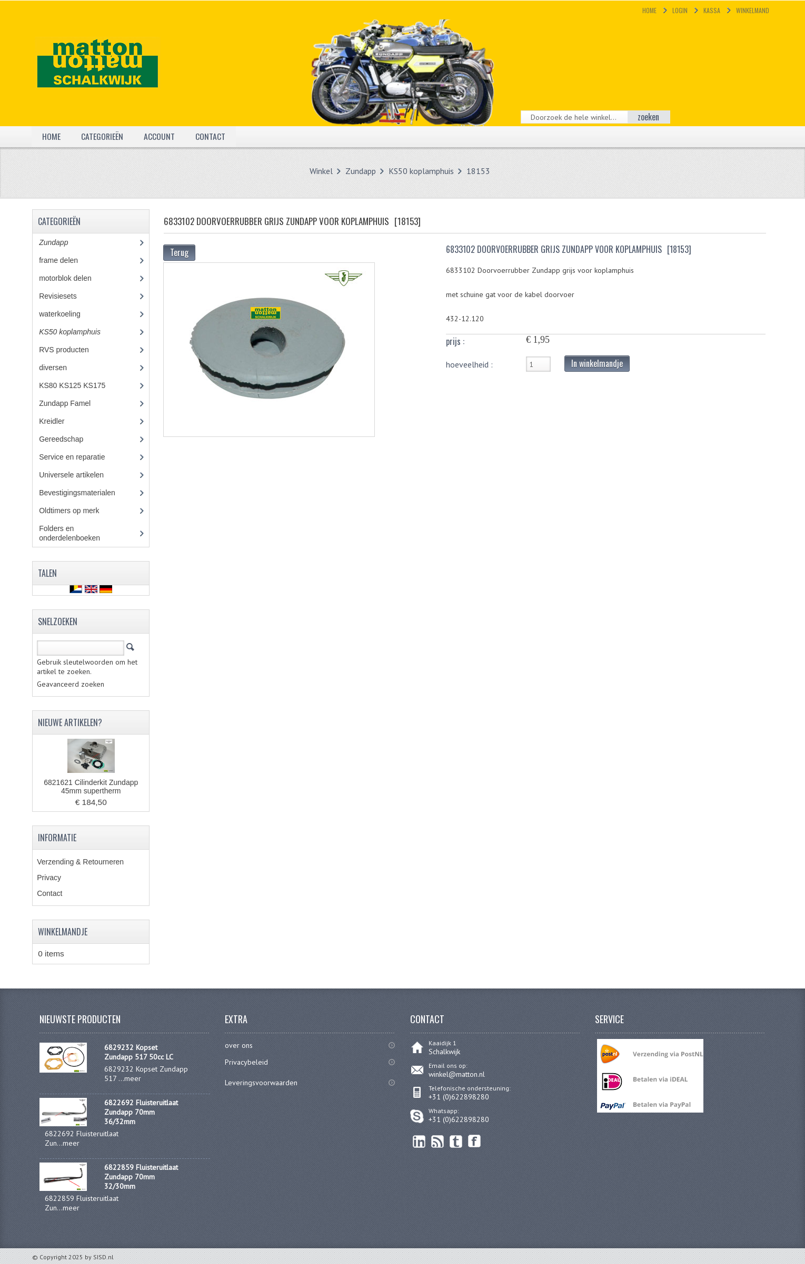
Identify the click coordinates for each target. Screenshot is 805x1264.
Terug (179, 252)
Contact (211, 136)
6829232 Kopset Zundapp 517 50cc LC (138, 1052)
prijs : (455, 341)
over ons (239, 1045)
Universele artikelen (81, 475)
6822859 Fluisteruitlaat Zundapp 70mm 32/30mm (141, 1177)
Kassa (711, 10)
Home (649, 10)
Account (159, 136)
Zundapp (360, 171)
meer (132, 1078)
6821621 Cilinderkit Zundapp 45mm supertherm (91, 786)
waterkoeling (67, 314)
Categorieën (102, 136)
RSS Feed (437, 1141)
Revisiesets (65, 296)
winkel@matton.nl (457, 1074)
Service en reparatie (79, 457)
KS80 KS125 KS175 (82, 385)
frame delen (70, 260)
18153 (478, 171)
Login (680, 10)
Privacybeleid (246, 1062)
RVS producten (73, 349)
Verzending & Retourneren (80, 862)
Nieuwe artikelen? (70, 722)
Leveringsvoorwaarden (261, 1082)
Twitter (456, 1141)
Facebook (474, 1141)
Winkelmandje (62, 931)
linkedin (419, 1141)
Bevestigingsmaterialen (86, 492)
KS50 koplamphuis (421, 171)
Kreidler (61, 421)
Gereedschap (66, 439)
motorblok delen (75, 278)
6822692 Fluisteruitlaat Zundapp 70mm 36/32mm (141, 1112)
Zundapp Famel (72, 403)
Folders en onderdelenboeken (77, 533)
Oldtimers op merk (76, 510)
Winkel (321, 171)
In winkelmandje (597, 363)
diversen (58, 367)
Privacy (49, 877)
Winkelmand (752, 10)
